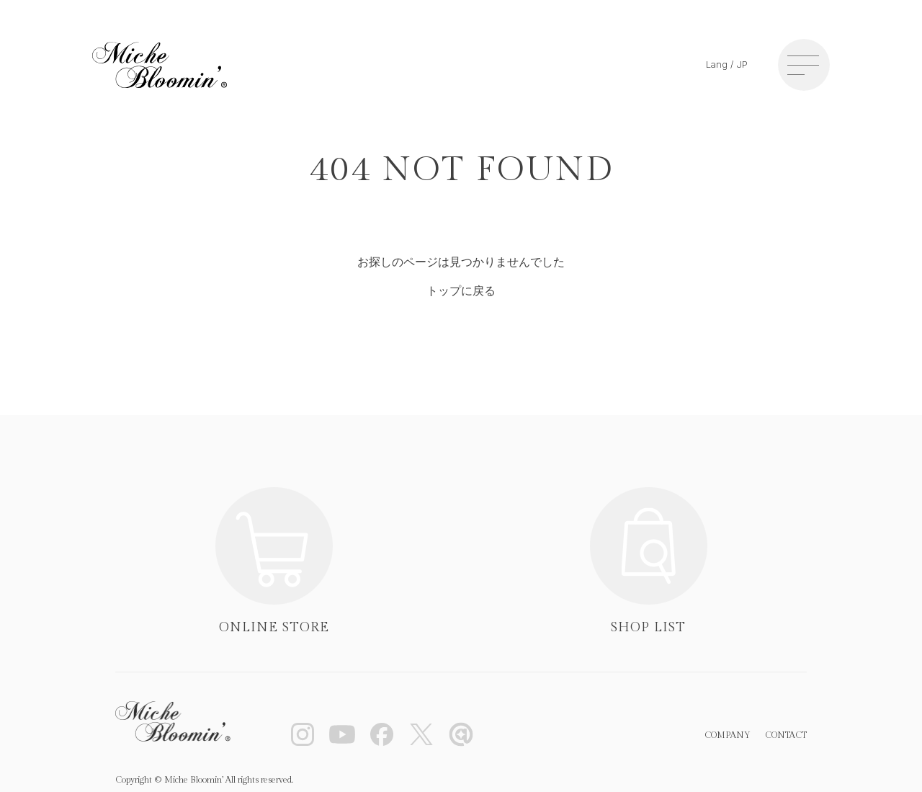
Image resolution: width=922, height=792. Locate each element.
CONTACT (786, 735)
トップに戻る (461, 291)
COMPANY (727, 735)
